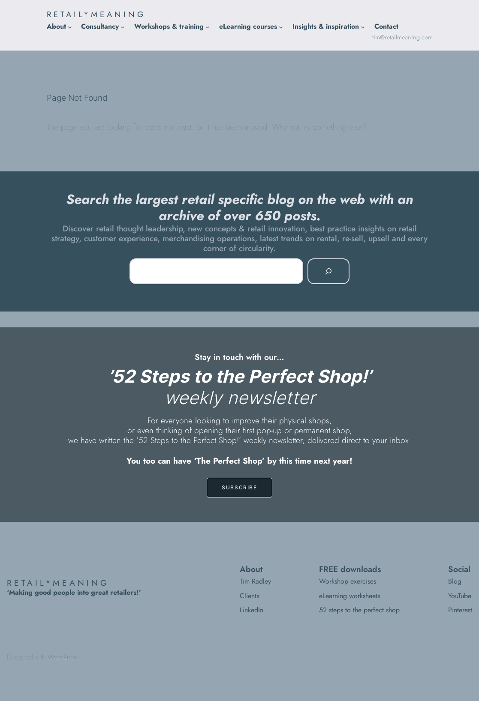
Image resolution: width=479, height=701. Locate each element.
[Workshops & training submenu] (207, 27)
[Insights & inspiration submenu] (363, 27)
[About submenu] (70, 27)
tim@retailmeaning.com (402, 37)
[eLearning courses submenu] (281, 27)
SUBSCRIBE (239, 487)
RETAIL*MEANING (96, 14)
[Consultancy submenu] (123, 27)
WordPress (63, 657)
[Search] (328, 271)
